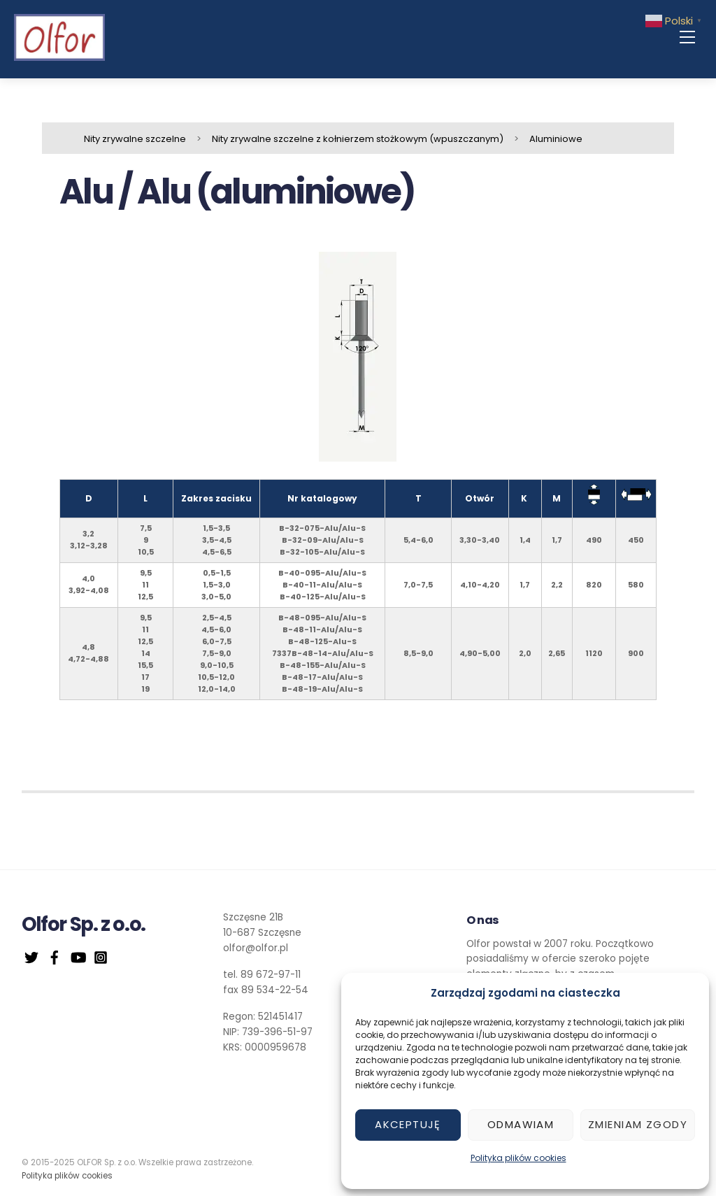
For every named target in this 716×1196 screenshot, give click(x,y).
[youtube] (77, 955)
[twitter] (31, 955)
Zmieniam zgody (637, 1124)
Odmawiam (520, 1124)
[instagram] (100, 955)
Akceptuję (408, 1124)
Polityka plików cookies (518, 1158)
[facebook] (54, 955)
